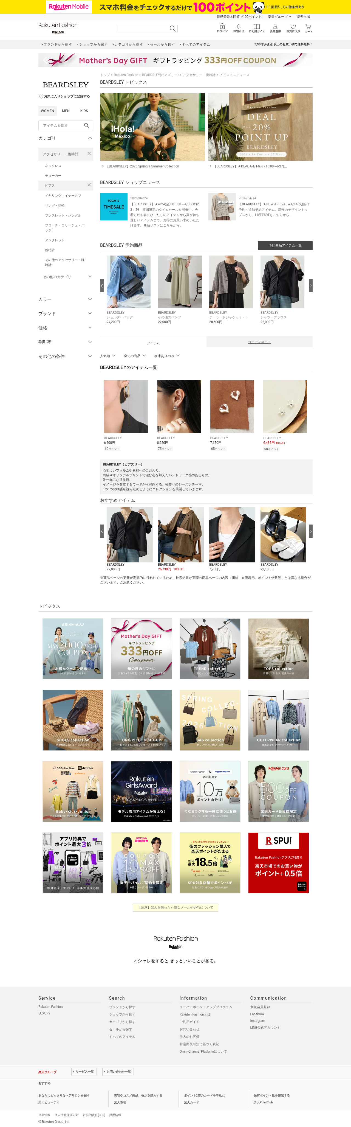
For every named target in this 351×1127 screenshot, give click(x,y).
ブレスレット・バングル (63, 215)
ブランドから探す (122, 1006)
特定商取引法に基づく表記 (199, 1043)
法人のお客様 (189, 1036)
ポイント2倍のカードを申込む (204, 1095)
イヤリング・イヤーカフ (63, 196)
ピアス (50, 185)
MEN (66, 111)
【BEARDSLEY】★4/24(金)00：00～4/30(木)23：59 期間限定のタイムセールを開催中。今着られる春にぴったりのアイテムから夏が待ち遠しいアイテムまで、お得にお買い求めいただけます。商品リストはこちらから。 (164, 214)
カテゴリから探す (122, 1021)
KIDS (84, 111)
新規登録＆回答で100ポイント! (239, 17)
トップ (105, 75)
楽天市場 (303, 17)
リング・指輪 (55, 206)
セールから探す (120, 1028)
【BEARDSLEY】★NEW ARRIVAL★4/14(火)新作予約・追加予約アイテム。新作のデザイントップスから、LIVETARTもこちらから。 (274, 209)
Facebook (257, 1013)
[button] (129, 294)
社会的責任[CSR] (94, 1114)
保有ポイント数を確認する (272, 1095)
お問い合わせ (189, 1028)
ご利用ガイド (189, 1021)
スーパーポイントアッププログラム (206, 1006)
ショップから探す (122, 1014)
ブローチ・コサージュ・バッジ (64, 227)
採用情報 (115, 1114)
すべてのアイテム (122, 1036)
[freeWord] (65, 125)
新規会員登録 (260, 1006)
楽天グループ (278, 17)
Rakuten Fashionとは (195, 1014)
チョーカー (53, 176)
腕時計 (50, 250)
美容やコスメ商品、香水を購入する (138, 1095)
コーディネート (259, 342)
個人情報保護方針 (67, 1114)
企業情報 (44, 1114)
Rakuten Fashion (126, 75)
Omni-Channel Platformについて (203, 1051)
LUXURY (44, 1012)
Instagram (257, 1020)
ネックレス (53, 166)
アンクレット (55, 240)
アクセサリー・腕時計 (60, 154)
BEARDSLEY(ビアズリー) (160, 75)
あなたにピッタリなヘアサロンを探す (64, 1095)
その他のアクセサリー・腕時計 (64, 262)
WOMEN (47, 111)
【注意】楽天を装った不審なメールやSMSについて (176, 907)
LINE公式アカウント (265, 1027)
